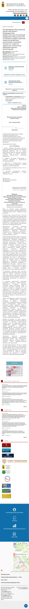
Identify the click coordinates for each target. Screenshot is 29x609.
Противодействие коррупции (14, 512)
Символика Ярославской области (9, 577)
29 (7, 375)
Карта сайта (4, 579)
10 (12, 369)
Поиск (20, 577)
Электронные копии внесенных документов (15, 81)
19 (16, 371)
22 (7, 373)
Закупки (14, 520)
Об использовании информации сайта (10, 582)
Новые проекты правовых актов (11, 381)
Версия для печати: (17, 22)
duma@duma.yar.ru (6, 591)
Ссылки (6, 440)
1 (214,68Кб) (8, 100)
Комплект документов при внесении (16, 67)
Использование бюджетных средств (14, 529)
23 (9, 373)
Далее (25, 406)
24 (12, 373)
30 (9, 375)
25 (14, 373)
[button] (26, 606)
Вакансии (14, 537)
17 (12, 371)
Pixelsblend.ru (25, 588)
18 (14, 371)
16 (9, 371)
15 (7, 371)
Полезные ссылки (5, 574)
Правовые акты (8, 410)
